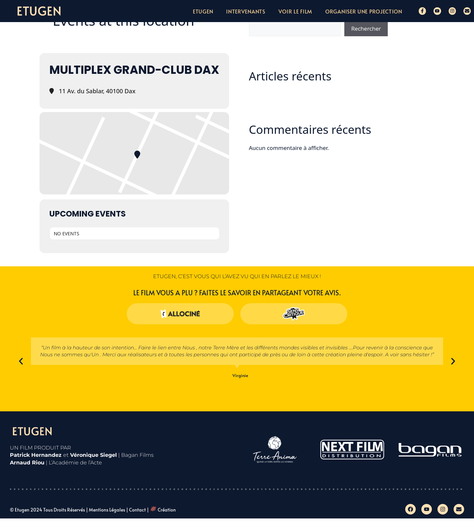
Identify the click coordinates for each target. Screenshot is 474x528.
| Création (161, 510)
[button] (20, 361)
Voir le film (295, 11)
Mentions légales (107, 510)
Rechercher (366, 28)
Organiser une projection (363, 11)
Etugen (203, 11)
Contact (137, 510)
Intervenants (245, 11)
